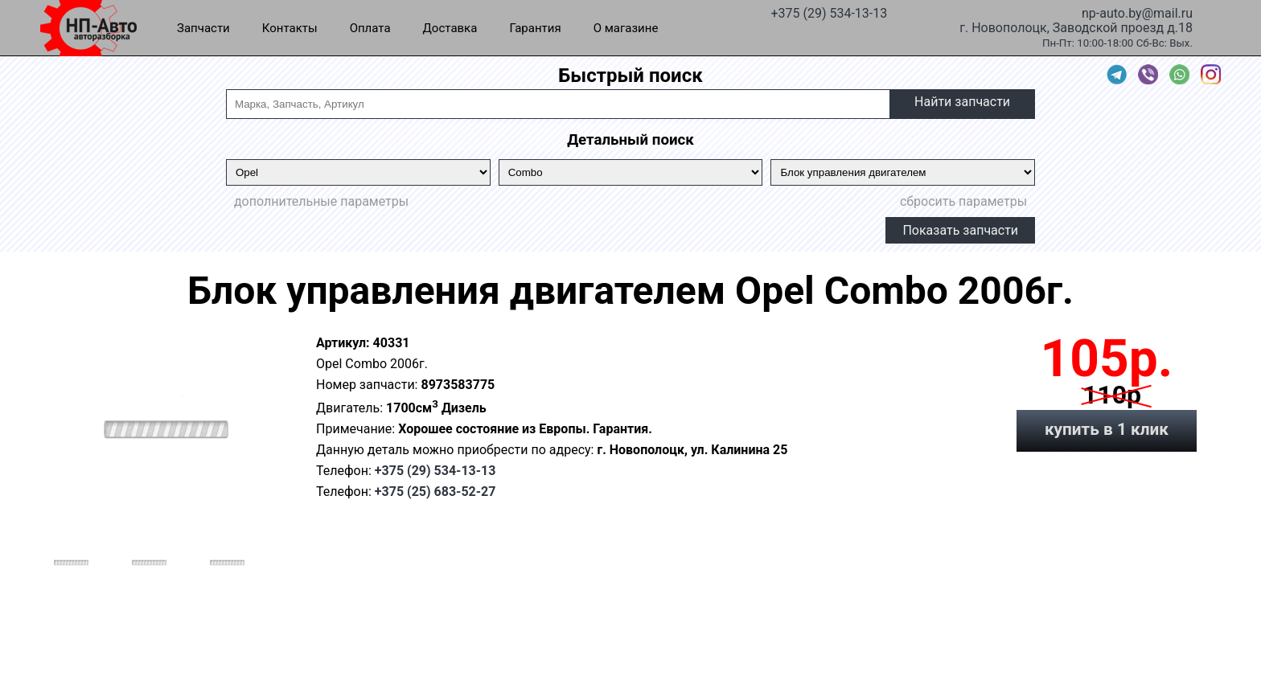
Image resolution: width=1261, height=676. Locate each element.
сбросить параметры (963, 201)
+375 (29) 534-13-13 (828, 12)
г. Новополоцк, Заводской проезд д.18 (1076, 26)
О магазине (626, 28)
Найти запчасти (962, 101)
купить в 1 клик (1107, 429)
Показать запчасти (960, 230)
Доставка (450, 28)
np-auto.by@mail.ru (1137, 12)
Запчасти (203, 28)
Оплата (370, 28)
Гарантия (535, 28)
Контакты (290, 28)
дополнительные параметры (321, 201)
